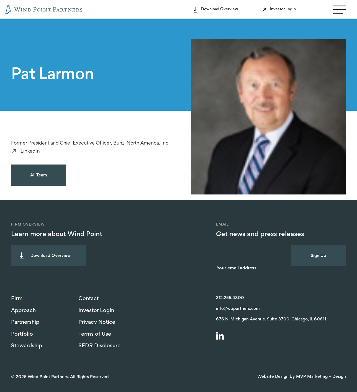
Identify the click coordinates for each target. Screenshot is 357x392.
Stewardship (26, 345)
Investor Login (283, 9)
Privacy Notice (96, 322)
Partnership (25, 322)
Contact (88, 298)
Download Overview (219, 9)
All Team (38, 175)
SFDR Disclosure (99, 345)
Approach (23, 310)
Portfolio (22, 334)
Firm (17, 298)
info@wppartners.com (238, 309)
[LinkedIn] (220, 336)
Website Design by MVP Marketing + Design (301, 377)
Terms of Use (94, 334)
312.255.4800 (230, 298)
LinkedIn (30, 151)
